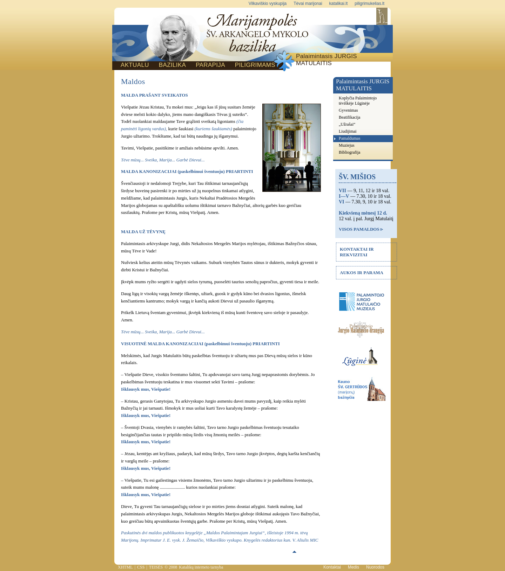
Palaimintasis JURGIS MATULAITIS (326, 60)
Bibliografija (349, 152)
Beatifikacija (349, 117)
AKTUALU (135, 65)
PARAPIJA (210, 65)
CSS (140, 567)
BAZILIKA (172, 65)
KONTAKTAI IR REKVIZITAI (357, 251)
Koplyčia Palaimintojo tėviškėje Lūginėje (358, 101)
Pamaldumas (349, 138)
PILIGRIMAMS (255, 65)
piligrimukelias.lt (369, 3)
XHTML (125, 567)
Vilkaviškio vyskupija (268, 3)
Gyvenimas (348, 110)
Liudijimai (348, 131)
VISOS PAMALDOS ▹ (361, 229)
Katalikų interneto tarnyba (201, 567)
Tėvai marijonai (308, 3)
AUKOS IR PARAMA (361, 272)
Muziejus (347, 145)
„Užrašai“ (347, 124)
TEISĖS (156, 567)
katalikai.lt (338, 3)
